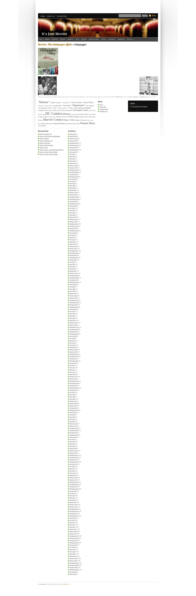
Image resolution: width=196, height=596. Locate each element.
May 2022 (72, 239)
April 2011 (73, 527)
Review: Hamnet (44, 138)
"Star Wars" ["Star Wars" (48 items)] (66, 106)
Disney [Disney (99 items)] (66, 113)
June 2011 (72, 522)
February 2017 (74, 376)
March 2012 (73, 502)
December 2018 (74, 327)
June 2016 (72, 394)
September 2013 (74, 462)
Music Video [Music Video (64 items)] (69, 120)
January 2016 (73, 405)
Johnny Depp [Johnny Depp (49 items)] (73, 117)
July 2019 (72, 311)
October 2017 (73, 358)
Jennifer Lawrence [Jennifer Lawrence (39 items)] (62, 117)
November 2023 (74, 199)
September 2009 (74, 569)
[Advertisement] (98, 5)
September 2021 (74, 257)
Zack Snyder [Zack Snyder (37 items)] (42, 126)
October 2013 (73, 459)
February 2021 (74, 273)
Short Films (112, 39)
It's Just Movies (54, 34)
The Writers (62, 16)
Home (42, 16)
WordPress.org (104, 111)
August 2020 (73, 284)
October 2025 (73, 147)
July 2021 (72, 262)
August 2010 (73, 545)
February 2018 (74, 349)
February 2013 (74, 477)
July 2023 (72, 208)
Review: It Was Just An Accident (49, 154)
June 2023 (72, 210)
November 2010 (74, 538)
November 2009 (74, 565)
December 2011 (74, 509)
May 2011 (72, 524)
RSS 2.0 (118, 97)
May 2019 (72, 316)
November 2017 (74, 356)
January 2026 (73, 140)
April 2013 (73, 473)
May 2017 (72, 369)
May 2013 (72, 471)
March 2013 (73, 475)
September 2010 (74, 542)
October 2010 (73, 540)
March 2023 (73, 217)
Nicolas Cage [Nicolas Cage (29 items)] (89, 120)
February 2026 (74, 138)
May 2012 (72, 497)
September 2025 (74, 149)
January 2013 (73, 479)
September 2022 (74, 230)
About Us (51, 16)
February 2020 (74, 295)
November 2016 (74, 383)
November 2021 (74, 253)
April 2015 (73, 421)
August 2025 (73, 152)
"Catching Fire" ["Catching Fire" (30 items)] (66, 102)
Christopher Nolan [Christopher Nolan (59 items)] (80, 110)
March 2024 (73, 190)
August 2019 (73, 309)
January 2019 (73, 325)
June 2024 (72, 183)
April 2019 (73, 318)
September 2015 (74, 410)
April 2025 (73, 161)
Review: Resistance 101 (46, 140)
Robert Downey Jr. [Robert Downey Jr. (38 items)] (47, 123)
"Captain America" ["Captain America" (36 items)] (55, 102)
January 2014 (73, 453)
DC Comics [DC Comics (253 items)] (54, 114)
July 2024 (72, 181)
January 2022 (73, 248)
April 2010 (73, 554)
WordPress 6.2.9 (66, 584)
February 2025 (74, 165)
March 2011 (73, 529)
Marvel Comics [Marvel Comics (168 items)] (53, 119)
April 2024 (73, 188)
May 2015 (72, 419)
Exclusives (55, 39)
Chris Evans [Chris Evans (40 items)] (57, 110)
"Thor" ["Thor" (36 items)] (54, 108)
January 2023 (73, 221)
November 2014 (74, 430)
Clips (40, 39)
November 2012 (74, 484)
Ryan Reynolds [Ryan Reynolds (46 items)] (59, 123)
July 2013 (72, 466)
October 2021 (73, 255)
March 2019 (73, 320)
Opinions (84, 39)
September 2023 (74, 203)
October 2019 (73, 304)
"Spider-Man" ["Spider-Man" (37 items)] (57, 106)
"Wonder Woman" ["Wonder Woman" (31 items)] (62, 108)
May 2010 (72, 551)
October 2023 (73, 201)
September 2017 (74, 360)
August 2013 (73, 464)
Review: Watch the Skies (46, 145)
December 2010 (74, 536)
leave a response (133, 97)
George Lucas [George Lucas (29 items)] (52, 117)
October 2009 (73, 567)
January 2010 (73, 560)
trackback (143, 97)
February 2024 (74, 192)
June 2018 (72, 340)
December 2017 (74, 354)
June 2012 (72, 495)
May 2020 (72, 291)
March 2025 (73, 163)
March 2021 (73, 271)
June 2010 (72, 549)
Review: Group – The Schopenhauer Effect (51, 149)
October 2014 (73, 432)
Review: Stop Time (45, 143)
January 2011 (73, 533)
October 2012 (73, 486)
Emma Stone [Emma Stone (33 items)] (84, 114)
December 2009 (74, 563)
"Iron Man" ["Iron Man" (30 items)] (41, 105)
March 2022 (73, 244)
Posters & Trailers (94, 39)
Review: (55, 44)
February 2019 (74, 322)
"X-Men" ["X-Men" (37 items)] (71, 108)
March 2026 (73, 136)
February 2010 (74, 558)
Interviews (70, 39)
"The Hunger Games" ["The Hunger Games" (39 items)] (45, 108)
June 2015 (72, 417)
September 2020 (74, 282)
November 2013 (74, 457)
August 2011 (73, 518)
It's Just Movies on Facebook (139, 106)
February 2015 (74, 423)
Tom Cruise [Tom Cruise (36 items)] (76, 123)
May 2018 (72, 343)
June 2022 (72, 237)
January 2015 (73, 426)
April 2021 (73, 268)
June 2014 (72, 441)
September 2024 (74, 176)
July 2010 (72, 547)
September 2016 (74, 387)
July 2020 (72, 286)
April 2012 (73, 500)
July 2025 (72, 154)
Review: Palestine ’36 (46, 134)
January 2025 (73, 167)
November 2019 (74, 302)
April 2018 (73, 345)
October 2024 (73, 174)
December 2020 (74, 275)
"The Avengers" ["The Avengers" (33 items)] (89, 106)
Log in (101, 104)
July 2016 (72, 392)
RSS (154, 16)
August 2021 (73, 259)
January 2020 (73, 298)
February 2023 (74, 219)
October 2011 (73, 513)
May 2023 (72, 212)
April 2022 (73, 241)
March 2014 (73, 448)
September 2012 (74, 488)
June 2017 (72, 367)
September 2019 (74, 307)
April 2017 (73, 372)
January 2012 (73, 506)
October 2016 (73, 385)
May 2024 (72, 185)
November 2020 (74, 277)
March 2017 (73, 374)
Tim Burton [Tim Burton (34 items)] (68, 123)
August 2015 (73, 412)
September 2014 (74, 435)
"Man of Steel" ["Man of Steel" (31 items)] (48, 105)
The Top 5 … (130, 39)
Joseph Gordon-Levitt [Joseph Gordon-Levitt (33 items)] (85, 117)
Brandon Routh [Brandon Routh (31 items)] (48, 110)
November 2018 (74, 329)
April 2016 (73, 399)
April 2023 (73, 215)
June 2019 (72, 313)
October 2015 (73, 408)
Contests (47, 39)
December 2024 (74, 170)
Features (62, 39)
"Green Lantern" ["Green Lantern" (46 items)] (77, 102)
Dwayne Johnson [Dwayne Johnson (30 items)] (75, 114)
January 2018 (73, 352)
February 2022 (74, 246)
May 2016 (72, 396)
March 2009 (73, 574)
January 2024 (73, 194)
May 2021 (72, 266)
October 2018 (73, 331)
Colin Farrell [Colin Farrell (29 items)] (91, 110)
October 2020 (73, 280)
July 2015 (72, 414)
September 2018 (74, 334)
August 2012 (73, 491)
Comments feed (104, 109)
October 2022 (73, 228)
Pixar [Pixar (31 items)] (39, 123)
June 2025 (72, 156)
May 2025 (72, 158)
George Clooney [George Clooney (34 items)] (43, 117)
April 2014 (73, 446)
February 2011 (74, 531)
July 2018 (72, 338)
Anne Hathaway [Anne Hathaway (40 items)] (79, 108)
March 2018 (73, 347)
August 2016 (73, 390)
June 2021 (72, 264)
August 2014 (73, 437)
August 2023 (73, 206)
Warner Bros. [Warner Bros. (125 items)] (88, 123)
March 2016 (73, 401)
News (77, 39)
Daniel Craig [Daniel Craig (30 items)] (41, 114)
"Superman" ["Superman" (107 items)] (78, 105)
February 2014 (74, 450)
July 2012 (72, 493)
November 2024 (74, 172)
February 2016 (74, 403)
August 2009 (73, 572)
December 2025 (74, 143)
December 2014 (74, 428)
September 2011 (74, 515)
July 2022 (72, 235)
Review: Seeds (44, 147)
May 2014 (72, 444)
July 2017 (72, 365)
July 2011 (72, 520)
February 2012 (74, 504)
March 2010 (73, 556)
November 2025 (74, 145)
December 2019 (74, 300)
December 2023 (74, 197)
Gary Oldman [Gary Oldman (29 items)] (92, 114)
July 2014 (72, 439)
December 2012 (74, 482)
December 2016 (74, 381)
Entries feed (103, 107)
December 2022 (74, 224)
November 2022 (74, 226)
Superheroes (121, 39)
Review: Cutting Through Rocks (48, 152)
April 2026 (73, 134)
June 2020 (72, 289)
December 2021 (74, 250)
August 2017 (73, 363)
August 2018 (73, 336)
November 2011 (74, 511)
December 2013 (74, 455)
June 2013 (72, 468)
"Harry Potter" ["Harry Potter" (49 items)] (88, 102)
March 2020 (73, 293)
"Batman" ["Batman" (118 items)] (43, 102)
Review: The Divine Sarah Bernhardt (50, 136)
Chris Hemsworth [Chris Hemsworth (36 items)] (66, 110)
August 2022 (73, 233)
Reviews (103, 39)
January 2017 (73, 378)
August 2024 (73, 179)
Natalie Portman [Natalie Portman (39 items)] (80, 120)
